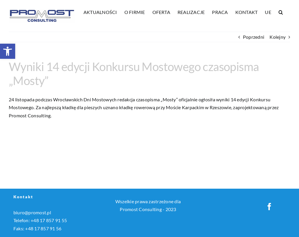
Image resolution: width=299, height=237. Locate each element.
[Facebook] (269, 206)
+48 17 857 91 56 (43, 228)
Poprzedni (253, 37)
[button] (7, 51)
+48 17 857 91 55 (49, 220)
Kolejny (278, 37)
